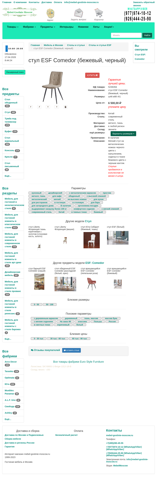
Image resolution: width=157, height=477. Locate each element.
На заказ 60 (65, 321)
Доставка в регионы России (19, 443)
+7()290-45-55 (114, 443)
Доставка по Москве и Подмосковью (24, 435)
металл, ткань (38, 196)
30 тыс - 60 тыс (57, 338)
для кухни (98, 199)
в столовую (78, 202)
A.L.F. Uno (12, 400)
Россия (112, 321)
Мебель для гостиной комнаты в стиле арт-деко (13, 259)
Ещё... (8, 176)
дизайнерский (55, 193)
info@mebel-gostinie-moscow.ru (81, 2)
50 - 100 (49, 304)
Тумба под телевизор (10, 121)
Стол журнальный (12, 141)
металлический (39, 199)
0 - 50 (36, 304)
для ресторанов (39, 202)
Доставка (46, 2)
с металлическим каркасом (82, 193)
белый (79, 325)
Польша (98, 321)
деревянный (71, 318)
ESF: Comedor (94, 262)
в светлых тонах (42, 325)
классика (82, 321)
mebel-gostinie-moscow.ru (119, 435)
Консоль (12, 150)
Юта (10, 384)
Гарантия (9, 446)
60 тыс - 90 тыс (79, 338)
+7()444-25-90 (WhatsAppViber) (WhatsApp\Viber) (124, 454)
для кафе (57, 196)
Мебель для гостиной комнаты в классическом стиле (12, 221)
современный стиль (42, 212)
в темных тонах (79, 212)
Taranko (12, 371)
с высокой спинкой (96, 196)
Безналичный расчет (66, 435)
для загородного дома (43, 206)
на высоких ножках (77, 199)
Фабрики (29, 27)
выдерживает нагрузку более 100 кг (49, 209)
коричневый (63, 325)
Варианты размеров (123, 133)
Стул (10, 112)
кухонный (36, 193)
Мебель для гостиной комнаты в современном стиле (12, 240)
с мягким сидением (43, 321)
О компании (20, 2)
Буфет (11, 131)
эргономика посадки (88, 206)
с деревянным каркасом (46, 318)
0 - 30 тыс (38, 338)
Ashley (11, 413)
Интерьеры (66, 27)
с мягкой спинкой (110, 209)
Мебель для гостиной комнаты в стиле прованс (13, 288)
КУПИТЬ (92, 75)
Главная (6, 2)
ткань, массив (91, 318)
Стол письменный (12, 166)
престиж (107, 193)
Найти (147, 35)
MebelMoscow (120, 465)
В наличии (66, 206)
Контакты (34, 2)
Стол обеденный (11, 102)
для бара (95, 202)
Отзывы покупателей (45, 350)
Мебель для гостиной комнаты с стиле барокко (13, 326)
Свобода (12, 406)
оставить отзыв (71, 350)
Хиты (96, 27)
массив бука (111, 318)
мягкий (57, 199)
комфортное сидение (84, 209)
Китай (61, 212)
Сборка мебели (13, 439)
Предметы (47, 27)
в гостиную (59, 202)
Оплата (58, 2)
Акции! (109, 27)
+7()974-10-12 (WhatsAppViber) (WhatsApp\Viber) (124, 448)
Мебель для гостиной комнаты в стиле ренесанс (12, 307)
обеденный (74, 196)
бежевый (98, 212)
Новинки (83, 27)
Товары (12, 27)
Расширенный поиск (15, 72)
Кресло (11, 157)
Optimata (12, 377)
